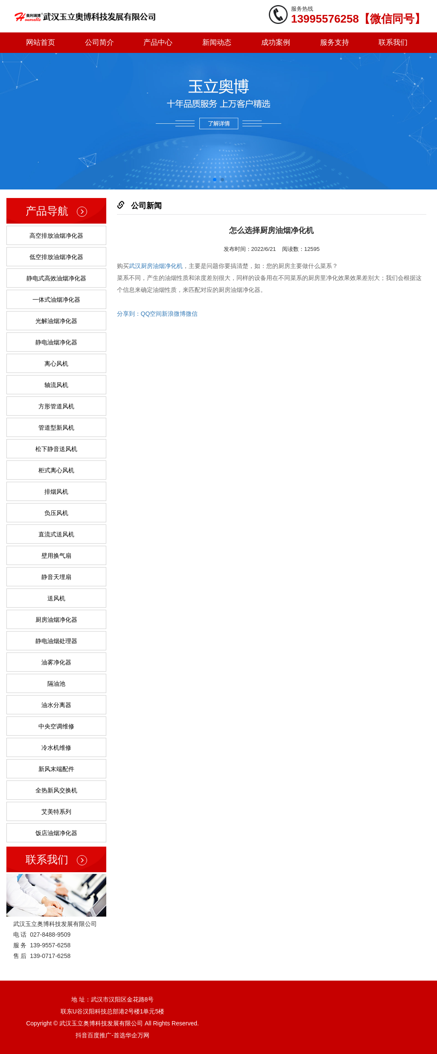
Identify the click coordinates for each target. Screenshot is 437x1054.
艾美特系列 (56, 811)
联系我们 (393, 42)
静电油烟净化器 (56, 342)
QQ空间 (151, 313)
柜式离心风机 (56, 470)
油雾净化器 (56, 662)
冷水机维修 (56, 747)
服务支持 (334, 42)
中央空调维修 (56, 726)
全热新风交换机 (56, 790)
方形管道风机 (56, 406)
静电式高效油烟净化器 (56, 278)
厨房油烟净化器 (56, 619)
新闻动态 (216, 42)
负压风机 (56, 513)
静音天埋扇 (56, 577)
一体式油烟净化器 (56, 299)
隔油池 (56, 683)
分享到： (129, 313)
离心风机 (56, 363)
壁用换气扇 (56, 555)
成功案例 (275, 42)
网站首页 (40, 42)
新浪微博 (174, 313)
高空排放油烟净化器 (56, 235)
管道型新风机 (56, 427)
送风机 (56, 598)
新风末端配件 (56, 769)
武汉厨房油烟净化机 (156, 265)
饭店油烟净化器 (56, 833)
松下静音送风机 (56, 448)
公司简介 (99, 42)
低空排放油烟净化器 (56, 256)
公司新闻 (146, 205)
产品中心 (157, 42)
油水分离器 (56, 705)
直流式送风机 (56, 534)
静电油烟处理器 (56, 641)
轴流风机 (56, 384)
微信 (192, 313)
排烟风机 (56, 491)
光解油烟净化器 (56, 320)
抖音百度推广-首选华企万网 (112, 1035)
